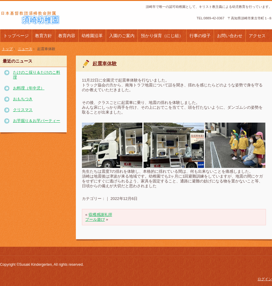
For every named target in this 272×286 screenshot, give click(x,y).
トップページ (16, 35)
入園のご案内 (121, 35)
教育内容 (66, 35)
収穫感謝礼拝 (100, 214)
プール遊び (95, 219)
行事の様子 (200, 35)
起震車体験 (104, 63)
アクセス (257, 35)
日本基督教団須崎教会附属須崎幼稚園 (40, 18)
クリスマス (23, 110)
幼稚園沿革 (92, 35)
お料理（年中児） (28, 88)
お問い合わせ (229, 35)
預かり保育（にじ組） (162, 35)
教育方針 (43, 35)
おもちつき (23, 99)
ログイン (264, 279)
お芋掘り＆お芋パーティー (36, 120)
